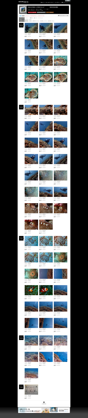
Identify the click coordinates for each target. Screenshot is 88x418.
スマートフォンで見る (54, 7)
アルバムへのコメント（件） (63, 15)
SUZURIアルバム (23, 2)
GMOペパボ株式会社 (68, 2)
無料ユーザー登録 (44, 2)
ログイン (59, 2)
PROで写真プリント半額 (53, 2)
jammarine (26, 19)
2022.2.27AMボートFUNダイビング (36, 7)
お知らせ (64, 2)
